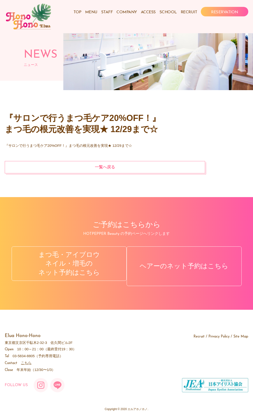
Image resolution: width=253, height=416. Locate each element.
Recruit (199, 331)
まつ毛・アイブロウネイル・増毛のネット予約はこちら (66, 263)
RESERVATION (224, 12)
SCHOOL (168, 12)
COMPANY (126, 12)
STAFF (107, 12)
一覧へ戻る (35, 167)
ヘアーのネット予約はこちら (187, 263)
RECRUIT (189, 12)
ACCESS (148, 12)
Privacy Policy (219, 331)
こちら (26, 358)
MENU (91, 12)
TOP (77, 12)
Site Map (240, 331)
